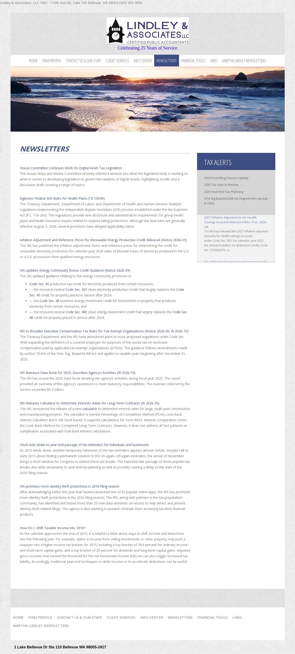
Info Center (143, 60)
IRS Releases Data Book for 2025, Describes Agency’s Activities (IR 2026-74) (77, 372)
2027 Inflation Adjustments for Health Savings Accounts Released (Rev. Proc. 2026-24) (235, 222)
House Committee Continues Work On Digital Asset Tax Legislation (71, 168)
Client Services (117, 60)
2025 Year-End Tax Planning (223, 192)
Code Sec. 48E (76, 312)
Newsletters (167, 60)
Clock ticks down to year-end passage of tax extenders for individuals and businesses (84, 444)
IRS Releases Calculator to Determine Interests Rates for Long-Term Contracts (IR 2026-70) (89, 403)
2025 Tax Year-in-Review (221, 185)
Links (214, 60)
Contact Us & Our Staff (83, 60)
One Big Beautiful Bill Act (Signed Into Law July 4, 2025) (236, 200)
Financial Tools (193, 60)
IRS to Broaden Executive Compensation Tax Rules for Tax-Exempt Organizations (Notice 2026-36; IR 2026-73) (104, 331)
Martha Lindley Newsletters (244, 60)
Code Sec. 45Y (76, 289)
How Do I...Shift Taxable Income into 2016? (52, 528)
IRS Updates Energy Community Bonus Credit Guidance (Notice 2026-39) (75, 270)
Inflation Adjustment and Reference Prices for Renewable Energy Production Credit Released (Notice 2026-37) (103, 240)
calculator (89, 408)
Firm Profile (51, 60)
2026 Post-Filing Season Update (226, 178)
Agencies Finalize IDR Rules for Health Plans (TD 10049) (62, 198)
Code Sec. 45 (39, 284)
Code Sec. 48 (49, 300)
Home (33, 60)
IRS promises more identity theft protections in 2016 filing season (69, 486)
